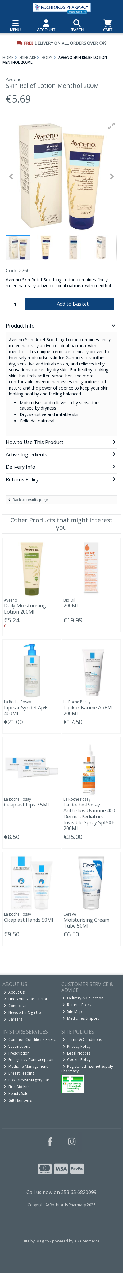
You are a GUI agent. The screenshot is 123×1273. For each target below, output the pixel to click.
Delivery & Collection (83, 998)
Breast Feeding (19, 1073)
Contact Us (15, 1005)
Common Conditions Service (31, 1039)
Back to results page (30, 499)
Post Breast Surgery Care (28, 1080)
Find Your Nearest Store (27, 999)
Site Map (72, 1011)
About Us (14, 992)
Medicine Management (26, 1066)
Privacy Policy (76, 1046)
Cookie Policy (76, 1059)
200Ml (70, 605)
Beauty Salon (17, 1093)
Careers (13, 1019)
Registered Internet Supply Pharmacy (87, 1068)
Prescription (16, 1053)
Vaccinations (17, 1046)
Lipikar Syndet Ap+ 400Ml (25, 710)
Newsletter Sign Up (22, 1012)
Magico (43, 1241)
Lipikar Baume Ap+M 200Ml (87, 710)
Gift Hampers (18, 1100)
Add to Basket (70, 303)
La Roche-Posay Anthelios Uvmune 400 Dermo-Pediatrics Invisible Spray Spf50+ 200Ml (89, 816)
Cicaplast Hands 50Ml (28, 919)
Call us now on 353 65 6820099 (61, 1192)
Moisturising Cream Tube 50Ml (86, 922)
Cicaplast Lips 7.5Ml (26, 804)
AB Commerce (86, 1241)
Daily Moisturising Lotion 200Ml (25, 608)
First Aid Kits (16, 1086)
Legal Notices (76, 1053)
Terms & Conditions (82, 1039)
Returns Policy (77, 1004)
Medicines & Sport (81, 1018)
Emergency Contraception (28, 1059)
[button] (112, 126)
